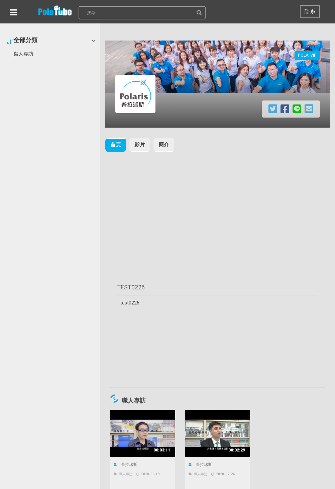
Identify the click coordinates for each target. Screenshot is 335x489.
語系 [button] (310, 11)
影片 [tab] (139, 144)
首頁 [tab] (115, 144)
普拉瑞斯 (125, 464)
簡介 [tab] (163, 144)
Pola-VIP (307, 55)
